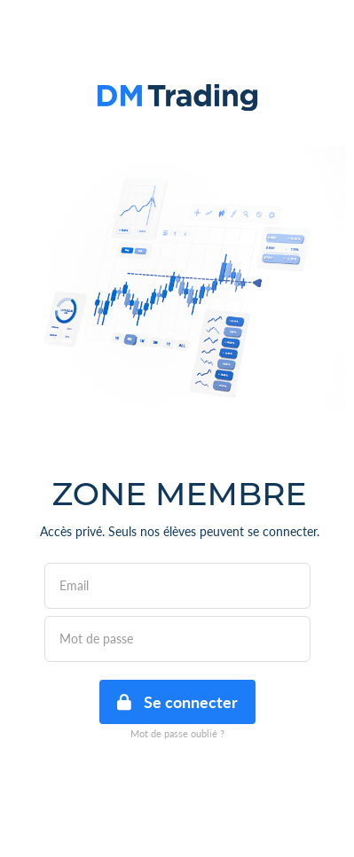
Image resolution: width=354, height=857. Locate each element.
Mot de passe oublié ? (177, 733)
